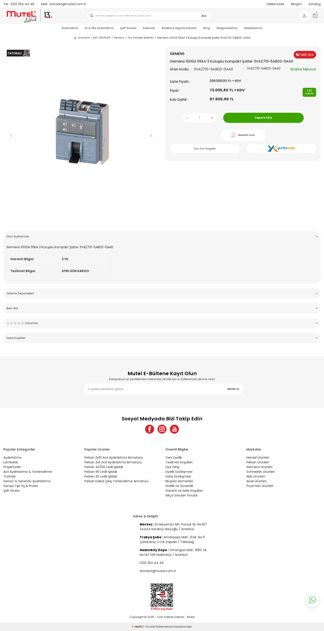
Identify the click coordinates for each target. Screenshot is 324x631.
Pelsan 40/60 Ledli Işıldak (103, 467)
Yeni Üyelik (173, 457)
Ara (204, 16)
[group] (81, 131)
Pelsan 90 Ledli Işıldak (100, 471)
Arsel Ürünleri (256, 481)
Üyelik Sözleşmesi (178, 471)
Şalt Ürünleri (128, 28)
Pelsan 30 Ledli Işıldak (100, 476)
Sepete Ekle (263, 117)
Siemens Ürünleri (259, 467)
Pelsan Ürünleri (257, 462)
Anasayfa (82, 38)
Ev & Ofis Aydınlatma (99, 28)
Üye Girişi (172, 467)
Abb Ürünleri (255, 476)
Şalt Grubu (11, 490)
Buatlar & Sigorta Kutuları (179, 28)
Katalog (315, 4)
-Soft (137, 627)
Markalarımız (253, 28)
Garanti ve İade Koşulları (184, 490)
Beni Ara (162, 308)
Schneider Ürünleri (260, 471)
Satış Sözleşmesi (178, 476)
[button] (11, 135)
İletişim (296, 4)
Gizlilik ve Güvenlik (179, 486)
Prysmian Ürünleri (259, 486)
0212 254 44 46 (18, 4)
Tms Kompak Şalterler (140, 37)
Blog (206, 28)
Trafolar (9, 476)
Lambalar (10, 462)
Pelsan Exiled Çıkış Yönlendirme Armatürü (116, 481)
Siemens (119, 37)
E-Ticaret (148, 627)
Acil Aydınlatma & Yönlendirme (27, 471)
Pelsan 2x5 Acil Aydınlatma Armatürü (113, 462)
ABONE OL (233, 389)
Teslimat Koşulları (179, 462)
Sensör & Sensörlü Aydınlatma (26, 481)
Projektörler (12, 467)
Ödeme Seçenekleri (162, 293)
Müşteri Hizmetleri (179, 481)
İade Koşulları (162, 338)
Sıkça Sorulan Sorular (181, 495)
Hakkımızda (275, 4)
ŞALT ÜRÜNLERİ (101, 37)
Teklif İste (305, 54)
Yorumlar (162, 323)
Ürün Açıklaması (162, 236)
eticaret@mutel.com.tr (63, 4)
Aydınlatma (70, 28)
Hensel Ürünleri (257, 457)
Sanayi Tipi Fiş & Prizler (20, 486)
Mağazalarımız (227, 28)
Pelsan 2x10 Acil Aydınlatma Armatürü (113, 457)
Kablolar (149, 28)
